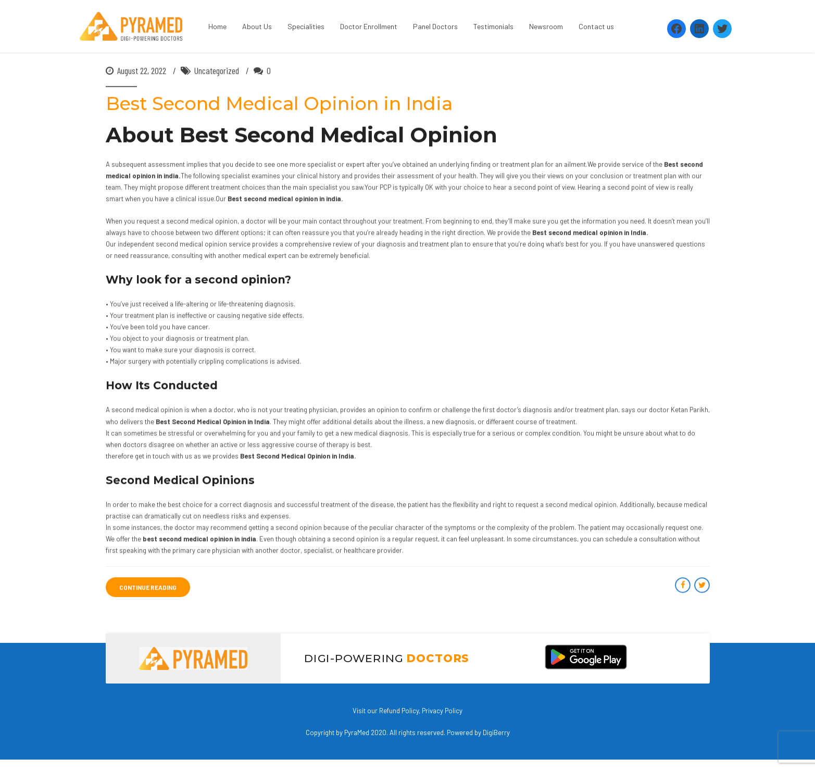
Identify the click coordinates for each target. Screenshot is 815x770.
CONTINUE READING (148, 587)
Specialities (305, 26)
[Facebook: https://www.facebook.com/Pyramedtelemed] (676, 28)
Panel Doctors (435, 26)
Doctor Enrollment (368, 26)
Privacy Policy (442, 710)
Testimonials (493, 26)
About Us (257, 26)
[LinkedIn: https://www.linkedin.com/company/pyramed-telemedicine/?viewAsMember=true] (699, 28)
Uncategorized (216, 71)
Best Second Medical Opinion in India (279, 104)
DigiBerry (496, 732)
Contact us (596, 26)
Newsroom (546, 26)
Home (217, 26)
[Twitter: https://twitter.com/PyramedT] (722, 28)
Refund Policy (399, 710)
